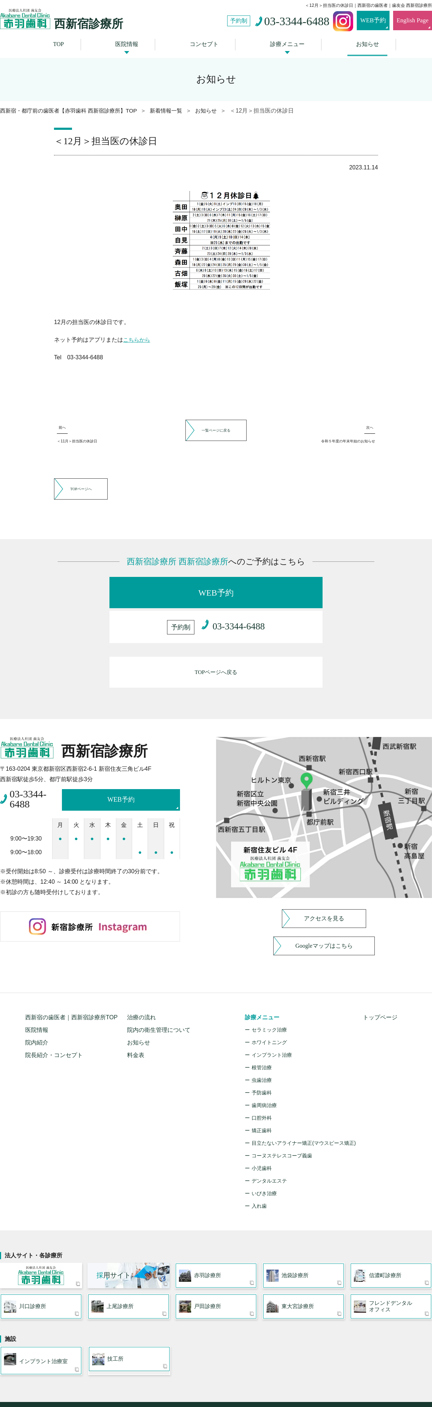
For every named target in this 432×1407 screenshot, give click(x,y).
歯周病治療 (264, 1076)
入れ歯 (259, 1177)
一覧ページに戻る (216, 426)
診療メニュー (284, 43)
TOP (63, 43)
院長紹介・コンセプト (54, 1026)
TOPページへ (93, 504)
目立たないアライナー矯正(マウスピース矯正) (304, 1114)
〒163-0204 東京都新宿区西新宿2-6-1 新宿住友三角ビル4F (216, 1394)
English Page (409, 20)
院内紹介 (36, 1013)
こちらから (137, 337)
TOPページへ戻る (216, 646)
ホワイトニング (269, 1013)
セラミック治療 (269, 1000)
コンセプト (204, 43)
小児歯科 (262, 1139)
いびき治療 (264, 1164)
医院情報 (129, 43)
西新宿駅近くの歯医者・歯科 (191, 1387)
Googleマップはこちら (323, 917)
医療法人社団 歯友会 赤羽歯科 (41, 1247)
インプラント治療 (272, 1026)
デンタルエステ (269, 1152)
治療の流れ (141, 988)
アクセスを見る (324, 889)
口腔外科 (262, 1089)
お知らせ (362, 43)
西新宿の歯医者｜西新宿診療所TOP (71, 988)
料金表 (135, 1026)
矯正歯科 (262, 1101)
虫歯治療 (262, 1051)
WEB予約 (361, 20)
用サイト (113, 1247)
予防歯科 (262, 1063)
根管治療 (262, 1038)
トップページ (380, 988)
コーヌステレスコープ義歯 (282, 1126)
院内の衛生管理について (158, 1001)
